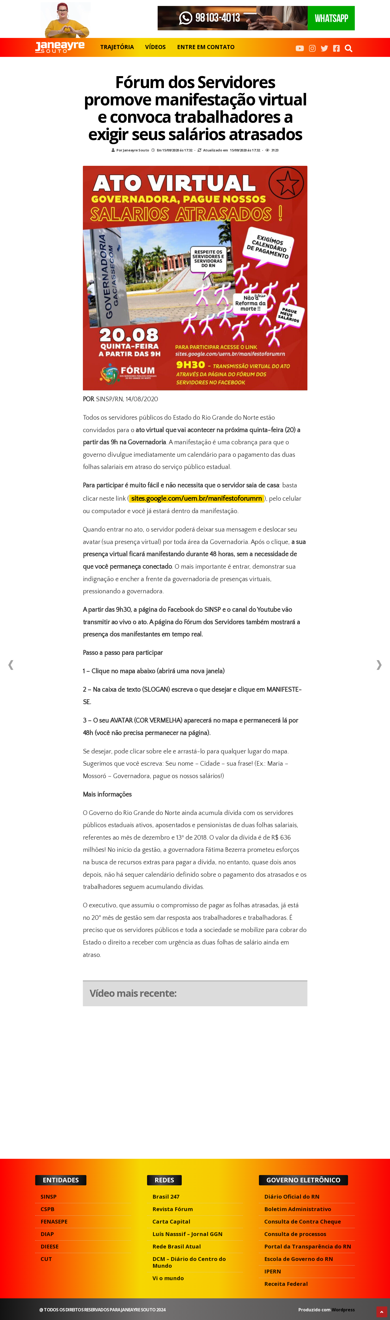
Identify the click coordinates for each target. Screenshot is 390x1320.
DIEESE (49, 1246)
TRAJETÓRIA (117, 47)
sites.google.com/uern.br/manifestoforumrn (196, 499)
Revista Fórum (172, 1209)
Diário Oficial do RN (292, 1196)
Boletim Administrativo (297, 1209)
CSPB (47, 1209)
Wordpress (343, 1310)
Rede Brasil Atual (176, 1246)
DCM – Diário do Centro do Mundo (189, 1262)
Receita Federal (286, 1283)
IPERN (272, 1271)
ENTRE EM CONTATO (206, 47)
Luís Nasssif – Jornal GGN (187, 1234)
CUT (46, 1259)
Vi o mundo (168, 1278)
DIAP (47, 1234)
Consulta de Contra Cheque (302, 1221)
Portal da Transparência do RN (307, 1246)
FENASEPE (54, 1221)
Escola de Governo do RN (298, 1259)
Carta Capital (171, 1221)
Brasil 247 (165, 1196)
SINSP (49, 1196)
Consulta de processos (295, 1234)
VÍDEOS (155, 47)
